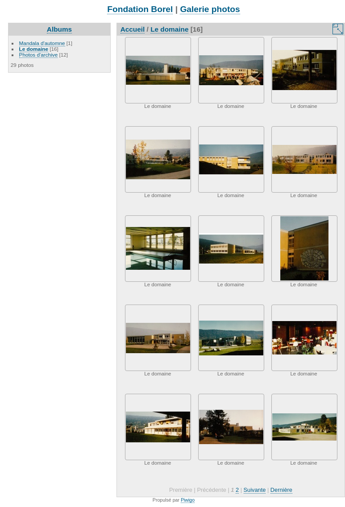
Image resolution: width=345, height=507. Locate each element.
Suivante (255, 489)
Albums (59, 29)
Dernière (281, 489)
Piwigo (188, 500)
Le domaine (33, 49)
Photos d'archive (38, 55)
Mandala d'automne (42, 43)
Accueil (133, 29)
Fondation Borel (140, 9)
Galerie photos (210, 9)
